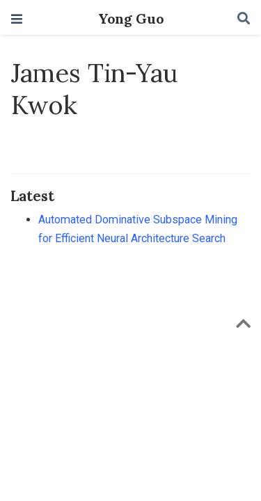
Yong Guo (131, 18)
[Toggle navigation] (16, 19)
